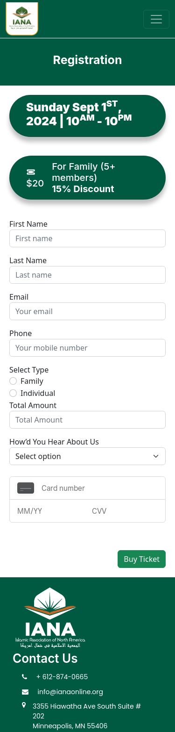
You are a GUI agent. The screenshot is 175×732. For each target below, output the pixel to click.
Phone (20, 333)
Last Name (28, 260)
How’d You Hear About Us (54, 442)
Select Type (29, 370)
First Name (28, 224)
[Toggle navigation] (156, 19)
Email (18, 297)
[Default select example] (87, 456)
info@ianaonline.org (71, 691)
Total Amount (32, 405)
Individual (38, 393)
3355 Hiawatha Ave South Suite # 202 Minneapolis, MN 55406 (87, 716)
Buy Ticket (142, 559)
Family (32, 381)
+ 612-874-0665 (62, 677)
